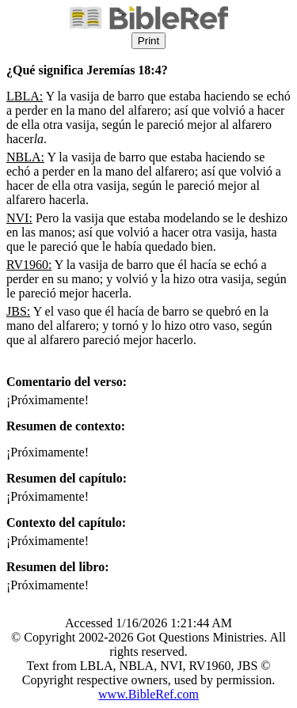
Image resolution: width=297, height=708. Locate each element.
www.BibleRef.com (148, 694)
